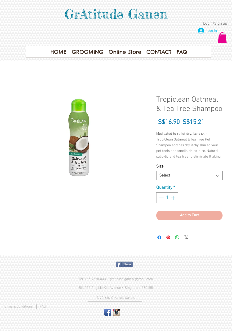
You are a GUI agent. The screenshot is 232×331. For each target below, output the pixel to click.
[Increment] (174, 198)
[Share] (124, 264)
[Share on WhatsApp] (177, 237)
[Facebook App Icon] (107, 312)
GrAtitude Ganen (116, 14)
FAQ (43, 306)
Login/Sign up (215, 23)
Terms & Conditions (18, 306)
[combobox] (189, 175)
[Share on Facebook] (159, 237)
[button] (222, 37)
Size (160, 166)
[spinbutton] (167, 198)
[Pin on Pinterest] (168, 237)
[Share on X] (186, 237)
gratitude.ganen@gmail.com (131, 279)
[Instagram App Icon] (116, 312)
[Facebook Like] (94, 266)
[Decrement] (161, 198)
